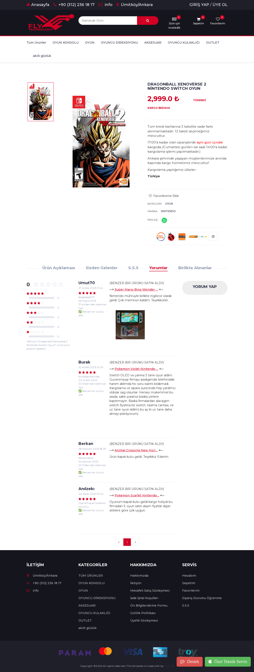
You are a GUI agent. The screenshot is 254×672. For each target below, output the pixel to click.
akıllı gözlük (42, 56)
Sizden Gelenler (102, 268)
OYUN (90, 42)
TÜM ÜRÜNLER (90, 575)
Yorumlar (158, 268)
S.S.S (133, 268)
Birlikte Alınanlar (195, 268)
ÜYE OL (220, 4)
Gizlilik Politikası (143, 613)
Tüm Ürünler (36, 42)
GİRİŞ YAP (199, 4)
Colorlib (169, 666)
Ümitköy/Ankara (135, 4)
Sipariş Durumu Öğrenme (202, 598)
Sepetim (188, 583)
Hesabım (189, 575)
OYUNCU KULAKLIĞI (184, 42)
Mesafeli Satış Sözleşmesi (150, 590)
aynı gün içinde (210, 142)
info (105, 4)
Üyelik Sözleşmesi (144, 620)
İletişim (135, 583)
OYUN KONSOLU (66, 42)
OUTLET (212, 42)
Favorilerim (190, 590)
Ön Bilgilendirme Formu (148, 605)
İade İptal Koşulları (144, 598)
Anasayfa (38, 4)
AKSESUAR (152, 42)
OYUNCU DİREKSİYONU (119, 42)
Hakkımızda (139, 575)
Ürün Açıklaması (58, 268)
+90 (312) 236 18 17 (74, 4)
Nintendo (168, 211)
